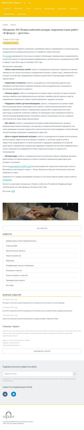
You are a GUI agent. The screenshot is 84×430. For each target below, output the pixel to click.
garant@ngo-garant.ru (13, 345)
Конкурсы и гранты (11, 43)
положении (7, 180)
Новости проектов (13, 256)
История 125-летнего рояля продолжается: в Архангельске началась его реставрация (33, 303)
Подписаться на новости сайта (20, 367)
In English (22, 14)
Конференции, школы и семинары (20, 266)
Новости (6, 9)
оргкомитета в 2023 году (20, 166)
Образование (8, 14)
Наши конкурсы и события (17, 275)
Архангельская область (15, 251)
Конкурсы (73, 9)
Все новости (42, 228)
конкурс (8, 56)
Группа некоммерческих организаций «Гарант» (18, 421)
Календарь (18, 9)
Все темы (10, 285)
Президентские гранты (15, 280)
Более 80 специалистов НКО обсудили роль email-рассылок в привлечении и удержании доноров (37, 311)
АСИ (13, 191)
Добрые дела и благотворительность (21, 241)
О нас (28, 9)
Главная (5, 25)
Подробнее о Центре (42, 351)
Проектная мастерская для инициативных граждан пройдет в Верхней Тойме (30, 319)
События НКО (11, 246)
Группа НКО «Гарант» (11, 3)
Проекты (37, 9)
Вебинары (10, 261)
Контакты (62, 9)
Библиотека (50, 9)
